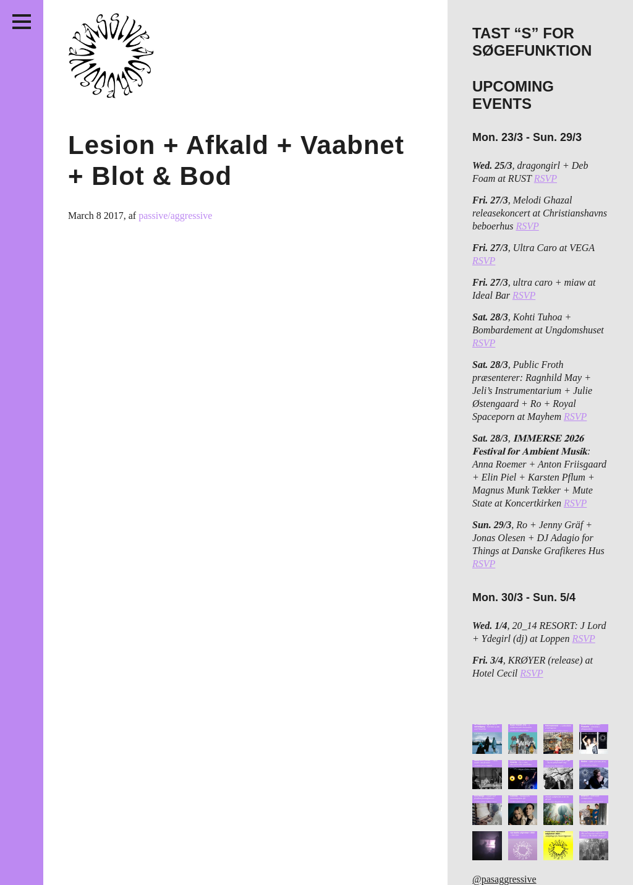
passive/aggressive (175, 215)
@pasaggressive (504, 879)
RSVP (545, 178)
